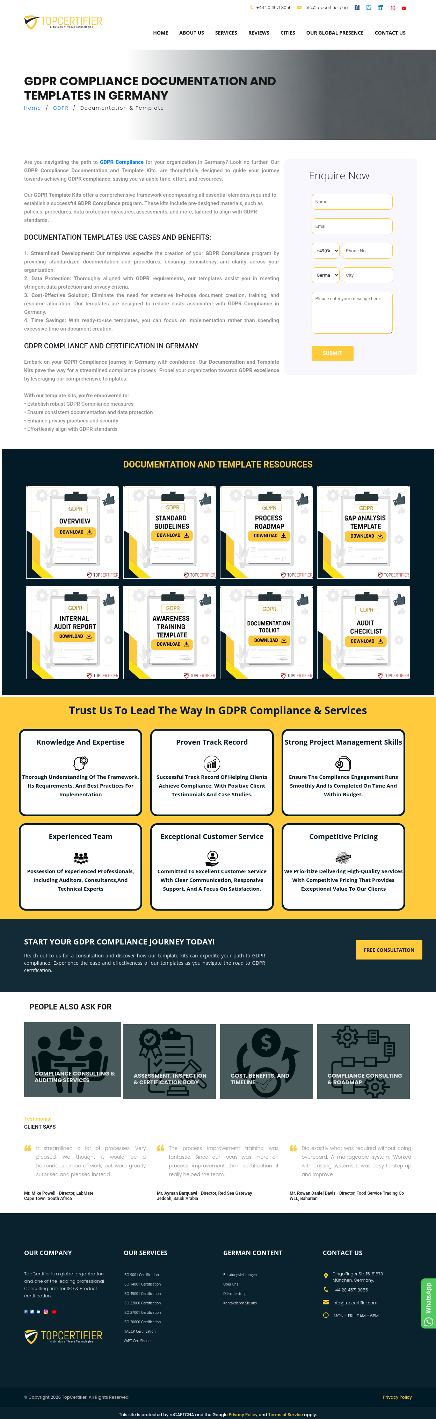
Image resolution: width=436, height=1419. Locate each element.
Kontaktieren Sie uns (240, 1303)
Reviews (258, 32)
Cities (288, 32)
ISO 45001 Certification (142, 1293)
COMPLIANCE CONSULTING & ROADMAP (365, 1079)
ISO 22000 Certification (142, 1303)
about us (191, 32)
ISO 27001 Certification (142, 1312)
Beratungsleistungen (240, 1274)
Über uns (230, 1284)
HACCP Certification (139, 1331)
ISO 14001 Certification (142, 1284)
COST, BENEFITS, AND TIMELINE (260, 1079)
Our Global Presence (335, 32)
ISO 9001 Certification (141, 1274)
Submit (332, 353)
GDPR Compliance (122, 162)
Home (160, 32)
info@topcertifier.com (323, 7)
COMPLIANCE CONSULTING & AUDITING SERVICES (75, 1077)
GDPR (61, 107)
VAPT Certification (138, 1340)
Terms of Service (285, 1415)
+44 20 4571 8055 (273, 7)
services (226, 32)
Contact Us (390, 32)
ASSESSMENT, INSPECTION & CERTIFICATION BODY (170, 1079)
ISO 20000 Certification (142, 1321)
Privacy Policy (397, 1397)
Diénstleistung (235, 1293)
